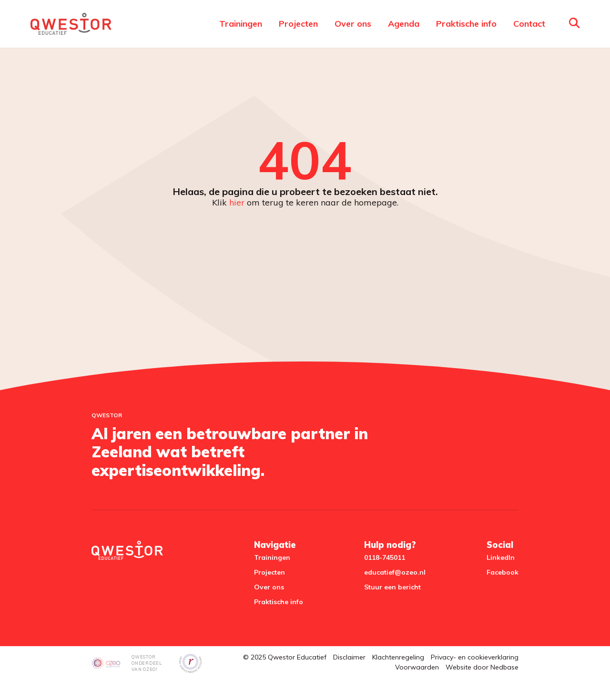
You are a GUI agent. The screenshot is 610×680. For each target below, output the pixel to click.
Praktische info (466, 23)
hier (236, 202)
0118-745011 (384, 557)
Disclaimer (349, 657)
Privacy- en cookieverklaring (474, 657)
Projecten (298, 23)
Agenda (403, 23)
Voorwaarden (417, 667)
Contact (529, 23)
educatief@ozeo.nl (395, 572)
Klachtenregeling (398, 657)
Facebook (502, 572)
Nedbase (504, 667)
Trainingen (240, 23)
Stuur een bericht (392, 587)
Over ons (353, 23)
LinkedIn (501, 557)
